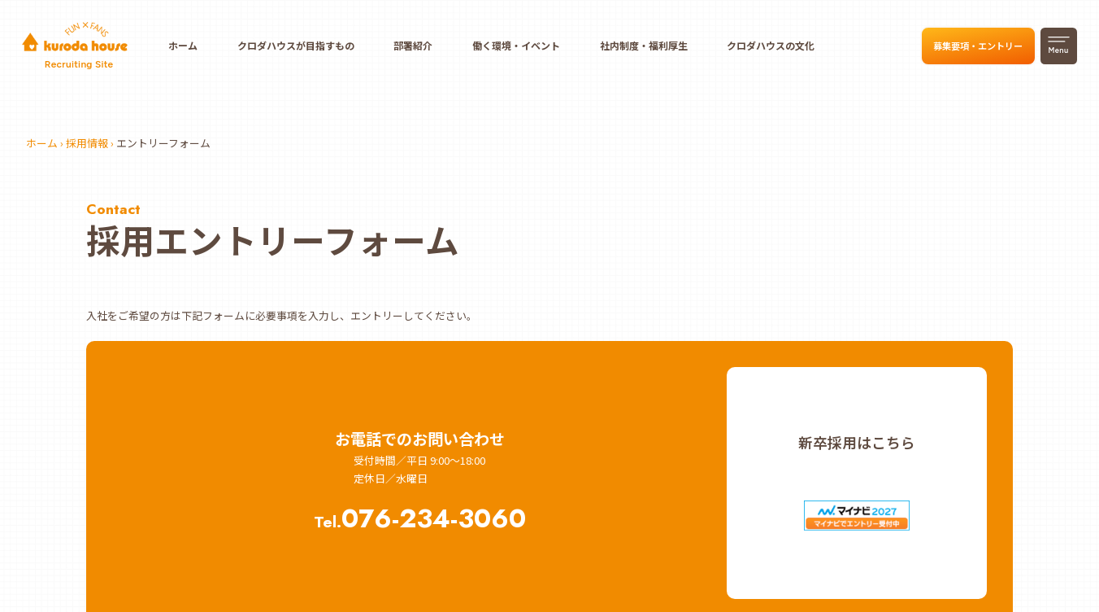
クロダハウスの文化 (770, 45)
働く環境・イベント (516, 45)
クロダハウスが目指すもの (295, 45)
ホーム (183, 45)
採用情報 (87, 143)
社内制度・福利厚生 (644, 45)
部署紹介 (412, 45)
